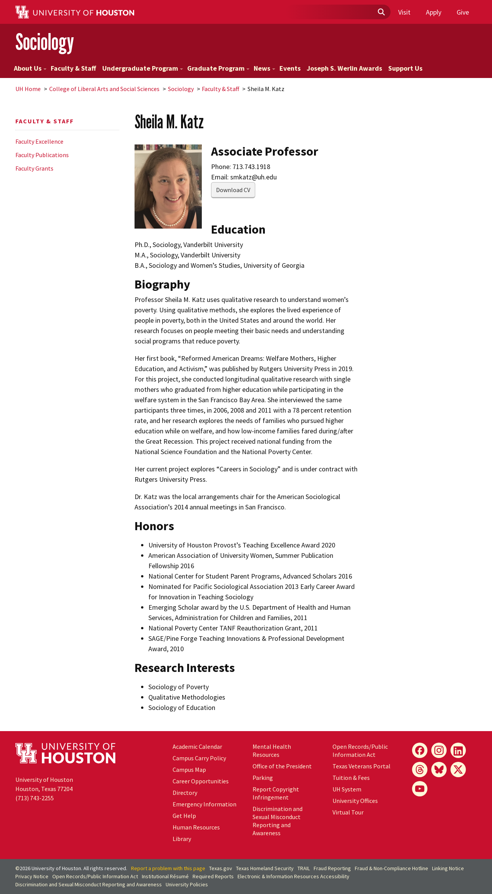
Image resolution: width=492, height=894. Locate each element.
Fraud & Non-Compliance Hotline (391, 868)
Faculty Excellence (39, 141)
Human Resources (196, 827)
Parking (263, 777)
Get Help (184, 815)
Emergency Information (204, 804)
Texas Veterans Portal (361, 766)
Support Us (405, 68)
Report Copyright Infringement (276, 793)
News (264, 68)
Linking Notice (448, 868)
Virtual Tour (348, 812)
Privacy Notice (31, 876)
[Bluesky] (439, 769)
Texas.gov (220, 868)
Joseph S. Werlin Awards (344, 68)
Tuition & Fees (351, 777)
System (346, 789)
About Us (30, 68)
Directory (185, 792)
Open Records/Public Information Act (360, 750)
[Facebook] (419, 750)
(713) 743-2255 (34, 798)
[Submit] (381, 12)
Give (463, 12)
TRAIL (304, 868)
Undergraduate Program (142, 68)
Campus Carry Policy (199, 758)
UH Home (28, 89)
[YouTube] (419, 788)
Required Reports (213, 876)
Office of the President (282, 766)
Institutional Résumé (165, 876)
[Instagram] (439, 750)
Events (290, 68)
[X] (458, 769)
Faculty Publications (42, 155)
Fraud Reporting (332, 868)
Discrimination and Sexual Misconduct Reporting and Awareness (278, 821)
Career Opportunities (201, 781)
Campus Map (189, 769)
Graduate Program (218, 68)
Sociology (44, 42)
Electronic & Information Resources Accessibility (293, 876)
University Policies (187, 884)
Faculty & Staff (73, 68)
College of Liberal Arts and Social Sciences (104, 89)
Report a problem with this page (168, 868)
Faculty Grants (34, 168)
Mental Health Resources (272, 750)
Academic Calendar (197, 746)
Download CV (233, 190)
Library (182, 839)
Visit (404, 12)
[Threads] (419, 769)
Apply (433, 12)
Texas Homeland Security (265, 868)
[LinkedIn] (458, 750)
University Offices (355, 800)
